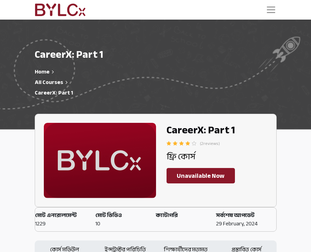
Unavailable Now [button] (200, 176)
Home (42, 71)
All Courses (49, 82)
